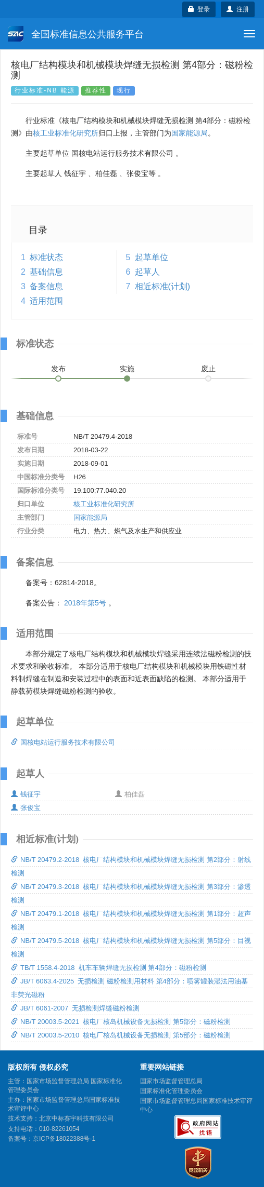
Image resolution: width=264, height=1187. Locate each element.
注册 (238, 9)
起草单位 (151, 257)
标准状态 (46, 257)
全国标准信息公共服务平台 (76, 34)
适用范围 (46, 300)
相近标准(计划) (163, 286)
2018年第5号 (85, 603)
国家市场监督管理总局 (171, 1081)
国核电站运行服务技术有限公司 (63, 742)
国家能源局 (189, 133)
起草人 (147, 271)
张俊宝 (26, 808)
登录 (199, 9)
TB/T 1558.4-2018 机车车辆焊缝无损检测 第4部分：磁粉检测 (108, 968)
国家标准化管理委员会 (171, 1091)
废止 (208, 369)
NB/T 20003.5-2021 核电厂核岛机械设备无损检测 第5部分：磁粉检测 (121, 1022)
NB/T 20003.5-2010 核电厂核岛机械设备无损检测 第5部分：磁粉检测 (121, 1035)
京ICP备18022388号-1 (64, 1138)
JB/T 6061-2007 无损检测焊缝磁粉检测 (75, 1008)
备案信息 (46, 286)
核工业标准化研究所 (65, 133)
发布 (58, 369)
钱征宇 (26, 794)
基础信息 (46, 271)
